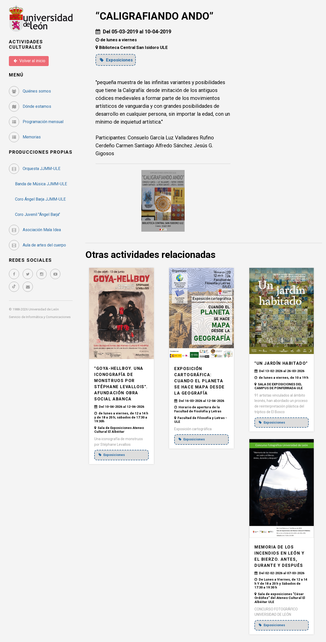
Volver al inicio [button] (29, 60)
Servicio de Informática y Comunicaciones (40, 317)
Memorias (25, 137)
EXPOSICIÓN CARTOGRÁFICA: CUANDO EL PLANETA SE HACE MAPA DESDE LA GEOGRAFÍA (199, 381)
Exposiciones (116, 59)
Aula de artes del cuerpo (37, 245)
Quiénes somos (30, 91)
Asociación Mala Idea (35, 229)
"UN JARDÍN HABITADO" (281, 363)
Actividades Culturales (26, 44)
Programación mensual (36, 121)
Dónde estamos (30, 106)
